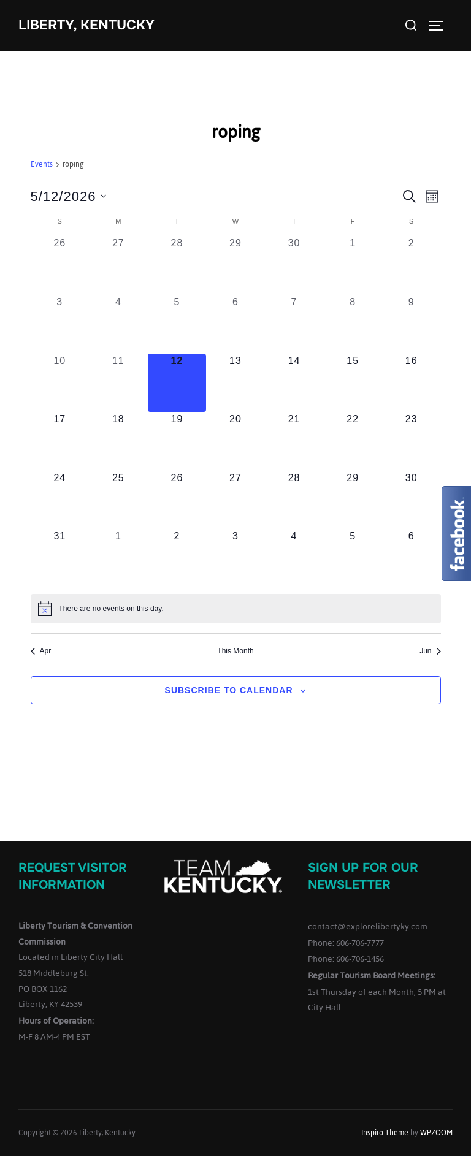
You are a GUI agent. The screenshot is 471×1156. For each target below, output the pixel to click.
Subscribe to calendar (229, 690)
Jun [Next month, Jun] (429, 651)
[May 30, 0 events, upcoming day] (411, 500)
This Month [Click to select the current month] (235, 651)
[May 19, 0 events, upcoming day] (177, 441)
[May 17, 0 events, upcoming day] (60, 441)
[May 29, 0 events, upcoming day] (352, 500)
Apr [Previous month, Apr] (41, 651)
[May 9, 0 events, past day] (411, 324)
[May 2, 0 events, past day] (411, 265)
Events (42, 165)
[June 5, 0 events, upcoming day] (352, 558)
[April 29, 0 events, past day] (235, 265)
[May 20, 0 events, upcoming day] (235, 441)
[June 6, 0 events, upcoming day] (411, 558)
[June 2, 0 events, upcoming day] (177, 558)
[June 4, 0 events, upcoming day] (294, 558)
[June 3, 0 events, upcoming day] (235, 558)
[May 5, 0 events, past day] (177, 324)
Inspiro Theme (384, 1132)
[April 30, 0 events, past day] (294, 265)
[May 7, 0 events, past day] (294, 324)
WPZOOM (436, 1132)
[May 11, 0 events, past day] (118, 383)
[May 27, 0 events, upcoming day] (235, 500)
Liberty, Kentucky (86, 25)
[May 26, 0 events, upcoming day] (177, 500)
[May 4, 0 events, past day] (118, 324)
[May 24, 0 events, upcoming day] (60, 500)
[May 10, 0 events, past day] (60, 383)
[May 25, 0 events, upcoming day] (118, 500)
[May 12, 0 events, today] (177, 383)
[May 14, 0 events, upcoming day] (294, 383)
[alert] (236, 608)
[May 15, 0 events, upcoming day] (352, 383)
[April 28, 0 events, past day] (177, 265)
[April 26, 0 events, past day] (60, 265)
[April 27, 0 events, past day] (118, 265)
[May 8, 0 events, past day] (352, 324)
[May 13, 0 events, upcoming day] (235, 383)
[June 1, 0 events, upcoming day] (118, 558)
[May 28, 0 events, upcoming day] (294, 500)
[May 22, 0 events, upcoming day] (352, 441)
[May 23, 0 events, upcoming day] (411, 441)
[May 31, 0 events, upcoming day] (60, 558)
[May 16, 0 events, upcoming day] (411, 383)
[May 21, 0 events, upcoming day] (294, 441)
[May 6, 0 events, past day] (235, 324)
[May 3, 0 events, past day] (60, 324)
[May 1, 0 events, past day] (352, 265)
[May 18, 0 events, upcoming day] (118, 441)
